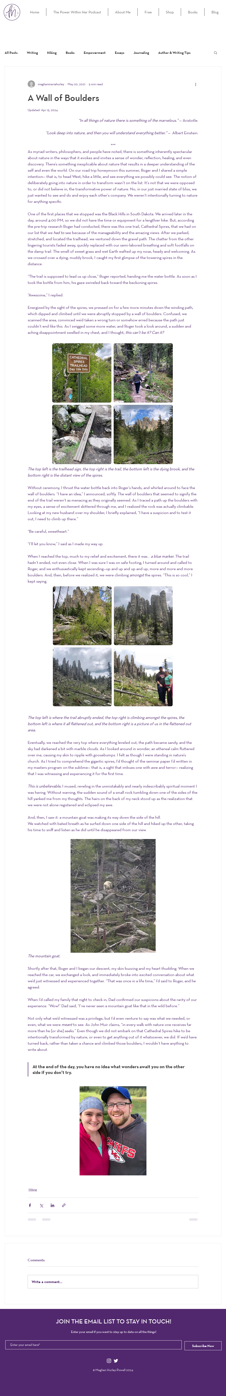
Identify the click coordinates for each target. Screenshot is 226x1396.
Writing (32, 52)
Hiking (51, 52)
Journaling (141, 52)
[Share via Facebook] (30, 1205)
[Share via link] (64, 1205)
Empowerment (95, 52)
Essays (119, 52)
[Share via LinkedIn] (52, 1205)
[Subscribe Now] (203, 1345)
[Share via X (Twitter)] (41, 1205)
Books (70, 52)
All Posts (11, 52)
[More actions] (195, 84)
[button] (215, 52)
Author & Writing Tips (174, 52)
